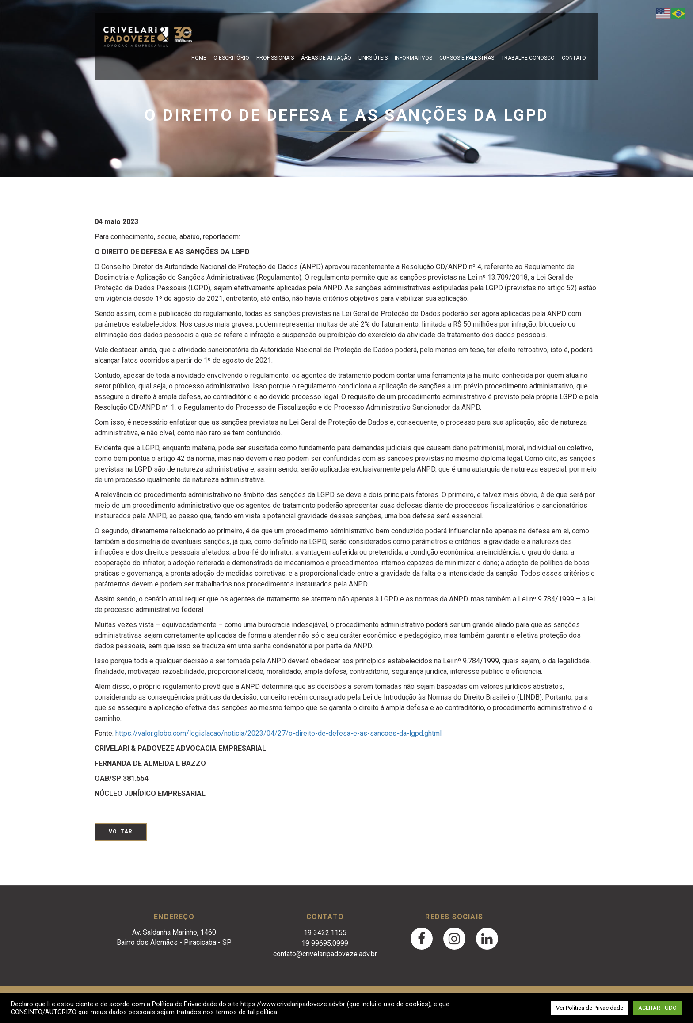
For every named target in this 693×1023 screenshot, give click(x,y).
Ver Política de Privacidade (589, 1007)
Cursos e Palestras (466, 58)
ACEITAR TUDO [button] (657, 1007)
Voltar (121, 832)
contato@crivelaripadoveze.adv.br (325, 954)
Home (198, 58)
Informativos (413, 58)
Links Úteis (373, 58)
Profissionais (275, 58)
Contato (574, 58)
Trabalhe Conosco (528, 58)
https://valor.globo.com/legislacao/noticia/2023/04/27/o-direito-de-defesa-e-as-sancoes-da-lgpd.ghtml (278, 733)
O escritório (231, 58)
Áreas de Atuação (326, 58)
